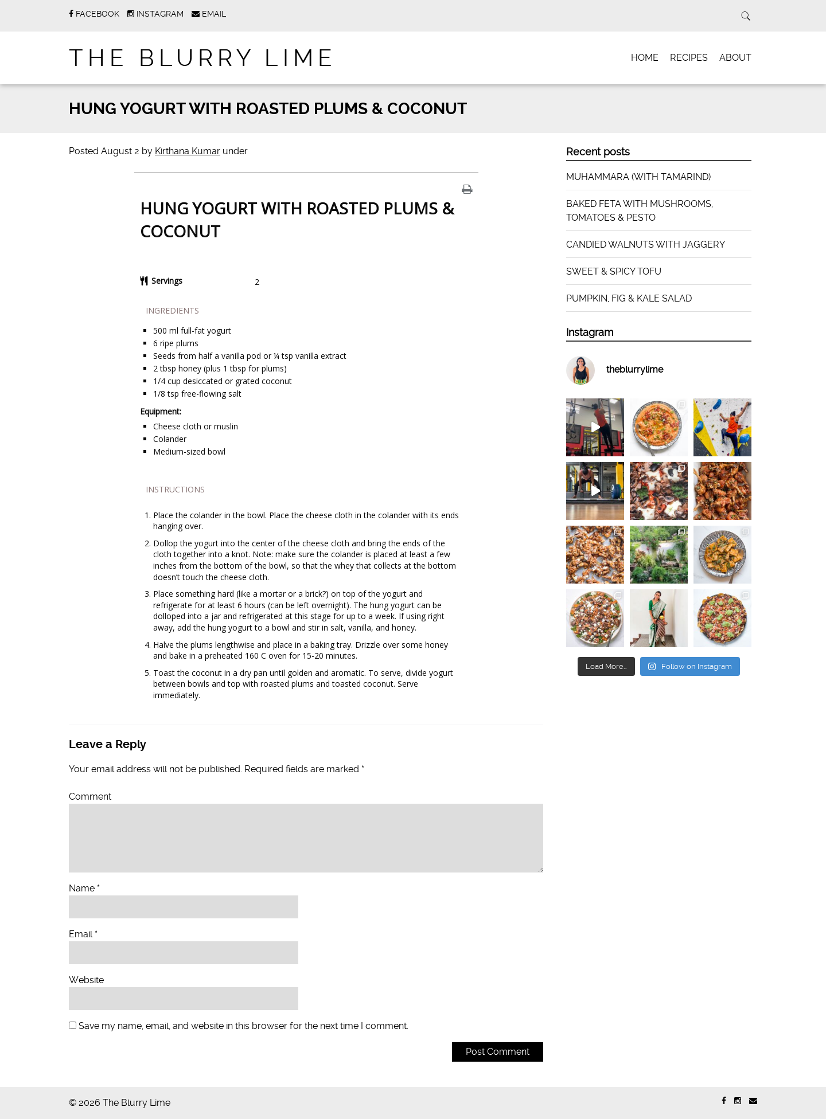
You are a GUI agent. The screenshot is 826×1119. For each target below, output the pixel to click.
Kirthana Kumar (187, 151)
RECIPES (689, 57)
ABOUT (735, 57)
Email (83, 934)
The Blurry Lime (203, 58)
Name (84, 888)
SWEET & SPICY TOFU (613, 271)
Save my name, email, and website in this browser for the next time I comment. (243, 1025)
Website (86, 980)
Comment (90, 796)
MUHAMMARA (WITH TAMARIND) (638, 176)
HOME (645, 57)
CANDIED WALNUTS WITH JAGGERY (645, 244)
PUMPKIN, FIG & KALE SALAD (629, 298)
